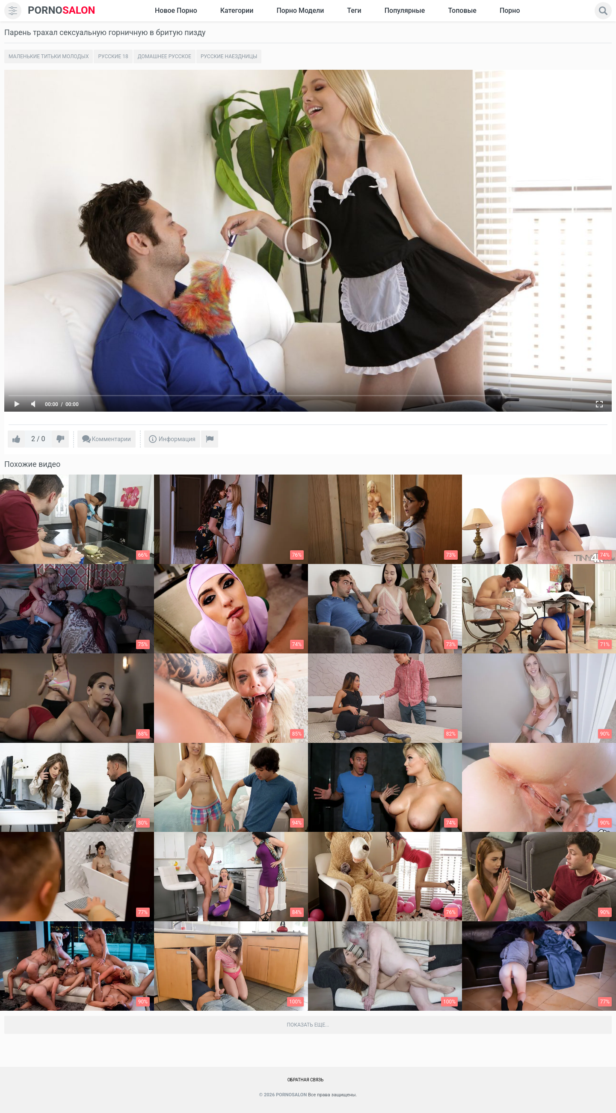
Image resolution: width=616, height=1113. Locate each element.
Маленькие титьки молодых (49, 56)
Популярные (405, 10)
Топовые (462, 10)
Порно (510, 10)
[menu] (12, 10)
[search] (603, 10)
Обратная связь (305, 1079)
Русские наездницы (229, 56)
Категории (237, 10)
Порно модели (300, 10)
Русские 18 (113, 56)
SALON (61, 10)
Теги (354, 10)
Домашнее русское (164, 56)
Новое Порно (176, 10)
